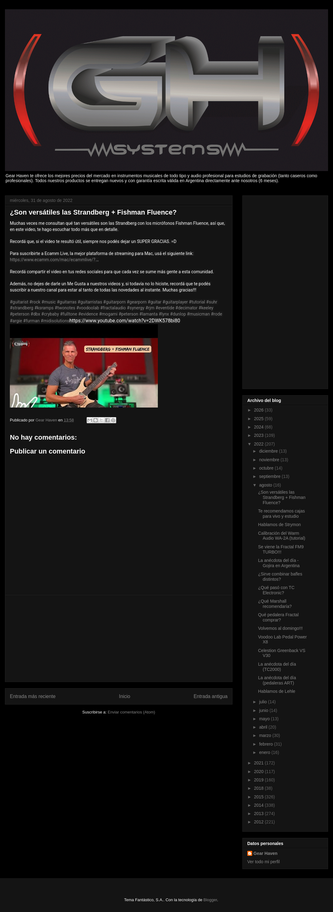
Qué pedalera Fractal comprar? (278, 617)
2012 (259, 821)
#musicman (198, 314)
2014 (259, 805)
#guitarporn (114, 301)
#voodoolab (87, 307)
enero (265, 752)
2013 (259, 813)
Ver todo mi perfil (263, 861)
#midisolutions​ (55, 320)
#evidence (88, 314)
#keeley (206, 307)
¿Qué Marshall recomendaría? (275, 604)
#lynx (164, 314)
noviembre (269, 459)
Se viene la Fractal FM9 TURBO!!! (281, 549)
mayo (265, 718)
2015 (259, 796)
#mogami (108, 314)
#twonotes (65, 307)
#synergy (136, 307)
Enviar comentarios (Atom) (131, 712)
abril (263, 727)
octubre (267, 468)
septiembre (270, 476)
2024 (259, 427)
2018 (259, 788)
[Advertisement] (118, 638)
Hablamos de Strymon (279, 524)
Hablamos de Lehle (276, 691)
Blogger (210, 899)
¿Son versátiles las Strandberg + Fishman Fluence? (282, 497)
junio (264, 710)
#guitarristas (90, 301)
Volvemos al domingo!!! (280, 628)
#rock (34, 301)
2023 (259, 435)
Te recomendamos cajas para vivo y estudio (281, 513)
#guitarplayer (175, 301)
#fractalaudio (113, 307)
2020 (259, 771)
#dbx (35, 314)
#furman (31, 320)
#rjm (150, 307)
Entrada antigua (211, 696)
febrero (266, 744)
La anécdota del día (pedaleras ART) (277, 680)
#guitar (155, 301)
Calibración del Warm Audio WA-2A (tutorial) (281, 536)
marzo (265, 735)
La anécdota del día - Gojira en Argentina (279, 563)
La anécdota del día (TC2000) (277, 667)
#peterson (20, 314)
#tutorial (197, 301)
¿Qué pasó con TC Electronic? (276, 590)
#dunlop (178, 314)
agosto (266, 485)
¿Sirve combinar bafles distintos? (280, 576)
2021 (259, 762)
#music (48, 301)
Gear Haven (265, 853)
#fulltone (68, 314)
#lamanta (148, 314)
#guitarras (66, 301)
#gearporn (137, 301)
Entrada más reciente (33, 696)
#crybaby (50, 314)
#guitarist (19, 301)
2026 (259, 410)
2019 (259, 779)
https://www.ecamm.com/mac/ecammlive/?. (53, 259)
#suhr (211, 301)
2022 (259, 443)
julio (263, 701)
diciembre (269, 451)
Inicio (124, 696)
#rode (216, 314)
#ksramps (43, 307)
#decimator (186, 307)
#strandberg (21, 307)
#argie (16, 320)
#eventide (164, 307)
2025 (259, 418)
